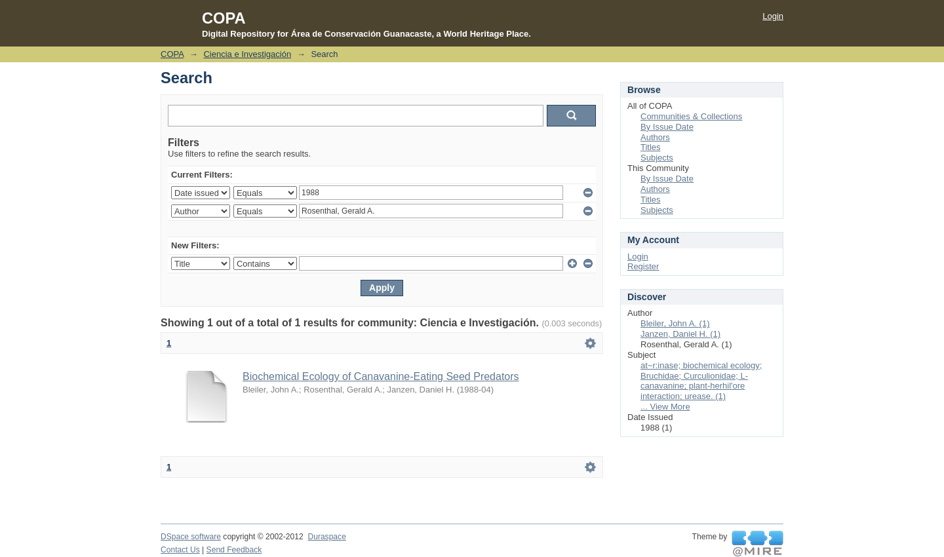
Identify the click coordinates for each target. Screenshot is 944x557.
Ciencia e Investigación (247, 54)
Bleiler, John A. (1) (675, 323)
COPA (172, 54)
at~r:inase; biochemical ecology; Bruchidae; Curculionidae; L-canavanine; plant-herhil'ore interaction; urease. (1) (701, 381)
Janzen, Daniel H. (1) (680, 334)
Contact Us (180, 549)
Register (643, 266)
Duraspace (326, 536)
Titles (650, 147)
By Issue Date (667, 127)
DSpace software (191, 536)
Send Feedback (234, 549)
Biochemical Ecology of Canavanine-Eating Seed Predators (381, 376)
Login (772, 16)
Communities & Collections (691, 116)
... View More (665, 407)
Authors (655, 137)
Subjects (656, 158)
